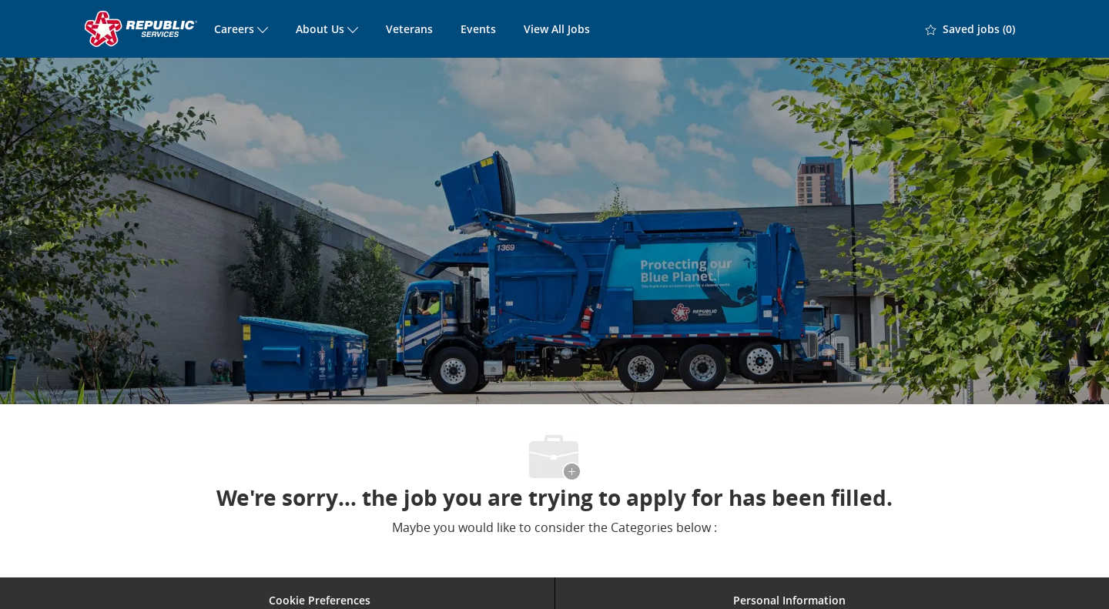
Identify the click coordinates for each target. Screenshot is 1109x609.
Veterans (409, 29)
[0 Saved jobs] (970, 29)
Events (478, 29)
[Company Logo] (142, 29)
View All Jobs (557, 29)
